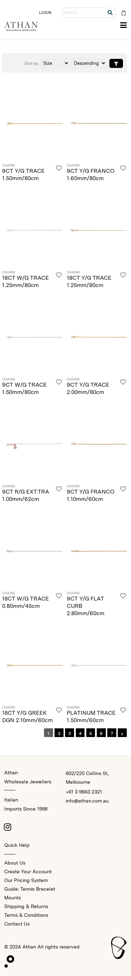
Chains (8, 165)
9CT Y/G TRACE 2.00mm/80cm (88, 388)
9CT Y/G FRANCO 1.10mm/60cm (91, 495)
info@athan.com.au (87, 801)
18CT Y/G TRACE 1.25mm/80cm (89, 281)
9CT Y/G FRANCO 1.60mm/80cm (91, 174)
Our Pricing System (26, 880)
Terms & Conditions (26, 915)
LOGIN (45, 12)
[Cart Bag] (123, 12)
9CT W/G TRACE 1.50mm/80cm (24, 388)
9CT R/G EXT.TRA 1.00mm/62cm (25, 495)
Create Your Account (28, 871)
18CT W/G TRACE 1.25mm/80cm (25, 281)
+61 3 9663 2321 (84, 792)
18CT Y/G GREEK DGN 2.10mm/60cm (27, 716)
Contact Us (17, 924)
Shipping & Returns (26, 906)
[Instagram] (7, 826)
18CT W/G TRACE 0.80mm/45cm (25, 602)
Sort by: (31, 63)
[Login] (59, 173)
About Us (15, 863)
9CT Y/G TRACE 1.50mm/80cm (23, 174)
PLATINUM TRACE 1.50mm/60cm (91, 716)
